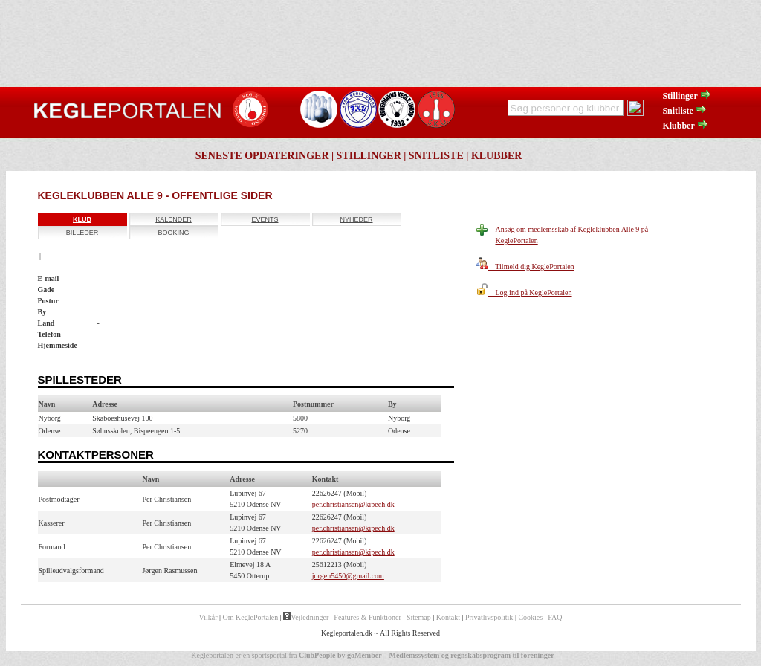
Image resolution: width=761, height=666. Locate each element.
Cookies (530, 617)
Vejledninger (305, 617)
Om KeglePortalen (251, 617)
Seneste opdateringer (262, 155)
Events (264, 219)
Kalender (173, 219)
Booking (173, 232)
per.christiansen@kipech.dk (353, 504)
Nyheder (356, 219)
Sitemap (419, 617)
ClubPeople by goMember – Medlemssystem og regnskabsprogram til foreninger (426, 655)
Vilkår (208, 617)
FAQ (555, 617)
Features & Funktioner (367, 617)
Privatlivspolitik (489, 617)
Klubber (685, 125)
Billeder (82, 232)
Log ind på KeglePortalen (524, 292)
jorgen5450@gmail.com (348, 576)
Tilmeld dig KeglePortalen (525, 266)
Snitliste (684, 111)
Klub (82, 219)
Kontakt (448, 617)
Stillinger (686, 96)
